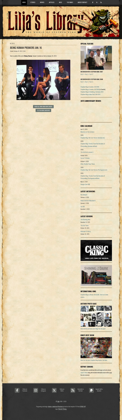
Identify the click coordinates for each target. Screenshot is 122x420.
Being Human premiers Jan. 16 (26, 48)
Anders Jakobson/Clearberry (56, 406)
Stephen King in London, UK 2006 (90, 87)
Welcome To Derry (86, 231)
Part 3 (91, 74)
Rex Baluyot (84, 195)
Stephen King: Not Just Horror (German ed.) (93, 138)
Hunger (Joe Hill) (85, 184)
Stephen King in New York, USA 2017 (90, 94)
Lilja (58, 401)
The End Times (85, 225)
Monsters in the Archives (87, 132)
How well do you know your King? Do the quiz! (93, 329)
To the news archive (43, 110)
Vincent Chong (62, 409)
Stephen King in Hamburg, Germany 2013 (92, 92)
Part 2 (86, 74)
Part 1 (82, 74)
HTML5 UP (83, 406)
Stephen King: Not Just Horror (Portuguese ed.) (94, 170)
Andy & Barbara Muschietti (88, 201)
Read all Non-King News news (43, 107)
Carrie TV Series (85, 158)
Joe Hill (82, 207)
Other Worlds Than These (88, 164)
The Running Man (85, 219)
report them (84, 373)
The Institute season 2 (87, 152)
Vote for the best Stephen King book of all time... (94, 360)
